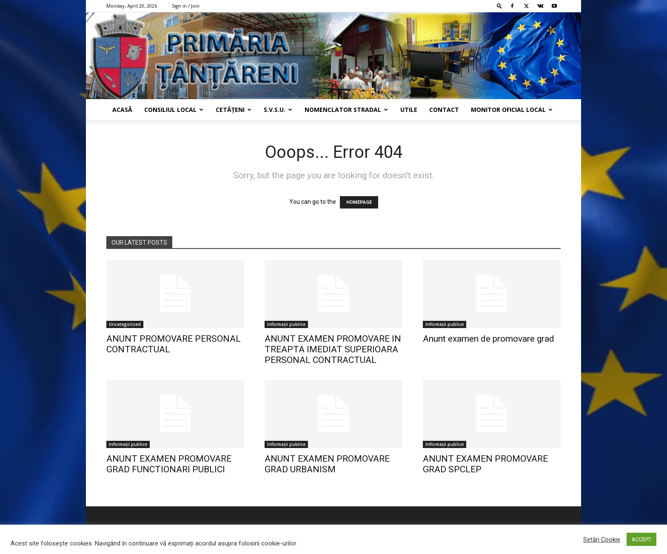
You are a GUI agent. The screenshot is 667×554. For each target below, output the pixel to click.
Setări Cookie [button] (601, 539)
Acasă (122, 110)
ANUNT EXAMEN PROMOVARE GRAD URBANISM (327, 464)
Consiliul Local (173, 110)
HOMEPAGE (359, 202)
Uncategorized (125, 324)
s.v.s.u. (278, 110)
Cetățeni (233, 110)
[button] (499, 6)
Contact (444, 110)
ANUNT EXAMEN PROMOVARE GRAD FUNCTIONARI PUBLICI (168, 464)
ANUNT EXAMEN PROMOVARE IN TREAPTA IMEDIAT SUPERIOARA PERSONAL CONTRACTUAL (333, 349)
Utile (408, 110)
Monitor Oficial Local (512, 110)
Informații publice (286, 324)
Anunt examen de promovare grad (488, 339)
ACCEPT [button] (641, 539)
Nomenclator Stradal (346, 110)
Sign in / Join (186, 6)
